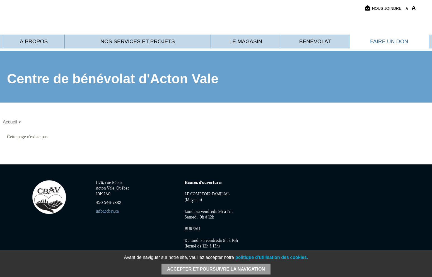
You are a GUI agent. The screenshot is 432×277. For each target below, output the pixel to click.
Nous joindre (383, 8)
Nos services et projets (137, 41)
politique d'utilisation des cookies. (271, 257)
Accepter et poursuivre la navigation (216, 269)
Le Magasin (246, 41)
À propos (34, 41)
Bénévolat (315, 41)
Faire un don (389, 41)
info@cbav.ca (107, 211)
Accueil (10, 122)
